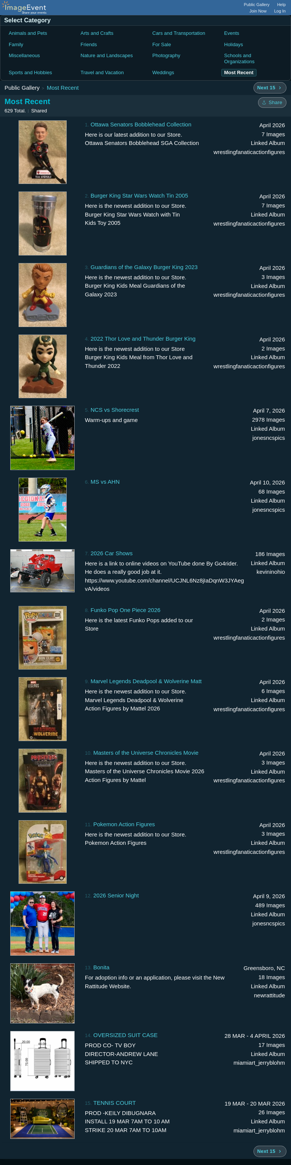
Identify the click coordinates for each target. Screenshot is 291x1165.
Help (281, 4)
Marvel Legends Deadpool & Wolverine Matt (146, 681)
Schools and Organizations (239, 58)
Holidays (233, 44)
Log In (280, 11)
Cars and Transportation (178, 33)
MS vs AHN (105, 481)
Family (16, 44)
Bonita (101, 967)
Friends (89, 44)
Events (231, 33)
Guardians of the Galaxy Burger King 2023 (144, 267)
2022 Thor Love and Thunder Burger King (143, 338)
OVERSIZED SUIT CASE (125, 1035)
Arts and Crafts (97, 33)
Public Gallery (257, 4)
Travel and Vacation (102, 72)
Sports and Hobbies (30, 72)
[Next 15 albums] (269, 87)
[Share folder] (272, 102)
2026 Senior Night (116, 895)
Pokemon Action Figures (124, 824)
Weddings (163, 72)
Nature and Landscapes (107, 55)
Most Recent (62, 87)
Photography (166, 55)
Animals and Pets (28, 33)
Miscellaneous (24, 55)
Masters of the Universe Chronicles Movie (146, 752)
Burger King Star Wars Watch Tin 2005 (139, 195)
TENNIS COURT (114, 1103)
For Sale (161, 44)
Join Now (257, 11)
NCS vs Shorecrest (115, 410)
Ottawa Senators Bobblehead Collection (141, 124)
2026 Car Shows (112, 553)
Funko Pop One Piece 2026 (125, 610)
